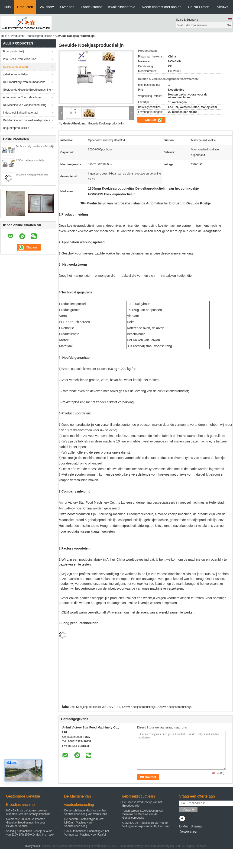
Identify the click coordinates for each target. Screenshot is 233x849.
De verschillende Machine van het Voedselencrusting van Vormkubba (85, 812)
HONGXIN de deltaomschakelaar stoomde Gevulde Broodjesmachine (28, 812)
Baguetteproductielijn (16, 128)
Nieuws (222, 7)
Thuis (3, 36)
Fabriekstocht (91, 7)
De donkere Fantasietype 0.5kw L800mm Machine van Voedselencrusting (84, 822)
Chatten (153, 120)
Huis (7, 7)
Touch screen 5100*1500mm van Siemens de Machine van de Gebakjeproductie (142, 814)
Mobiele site (188, 832)
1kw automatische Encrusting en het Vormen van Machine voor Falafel (86, 833)
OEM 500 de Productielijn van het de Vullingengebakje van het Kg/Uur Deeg (146, 824)
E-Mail (183, 826)
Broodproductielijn (14, 51)
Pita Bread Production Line (19, 59)
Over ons (67, 7)
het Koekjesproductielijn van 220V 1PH (95, 707)
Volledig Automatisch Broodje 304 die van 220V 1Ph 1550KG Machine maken (30, 833)
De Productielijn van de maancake (24, 82)
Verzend (188, 809)
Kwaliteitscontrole (121, 7)
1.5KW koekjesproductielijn (30, 160)
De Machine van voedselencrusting (24, 105)
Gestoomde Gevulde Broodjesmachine (27, 89)
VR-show (46, 7)
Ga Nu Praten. (199, 7)
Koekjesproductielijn (39, 36)
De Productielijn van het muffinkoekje (35, 146)
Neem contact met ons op (161, 7)
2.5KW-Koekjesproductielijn (175, 707)
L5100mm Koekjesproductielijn (32, 174)
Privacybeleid (31, 846)
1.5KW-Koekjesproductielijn (139, 707)
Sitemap (196, 826)
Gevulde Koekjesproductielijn (106, 123)
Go (229, 25)
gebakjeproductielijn (15, 74)
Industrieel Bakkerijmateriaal (20, 112)
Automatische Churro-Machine (22, 97)
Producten (25, 7)
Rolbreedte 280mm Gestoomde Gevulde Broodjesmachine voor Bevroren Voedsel (25, 822)
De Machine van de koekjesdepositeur (26, 120)
